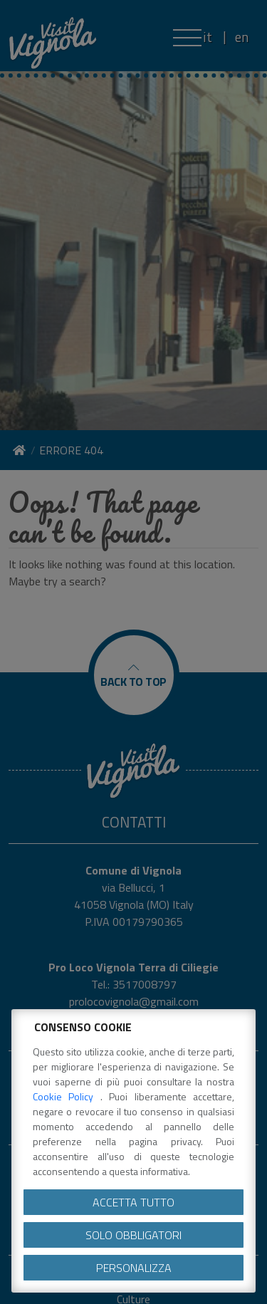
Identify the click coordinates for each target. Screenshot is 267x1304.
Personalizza (134, 1267)
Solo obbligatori (133, 1234)
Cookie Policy (66, 1096)
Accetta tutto (133, 1202)
